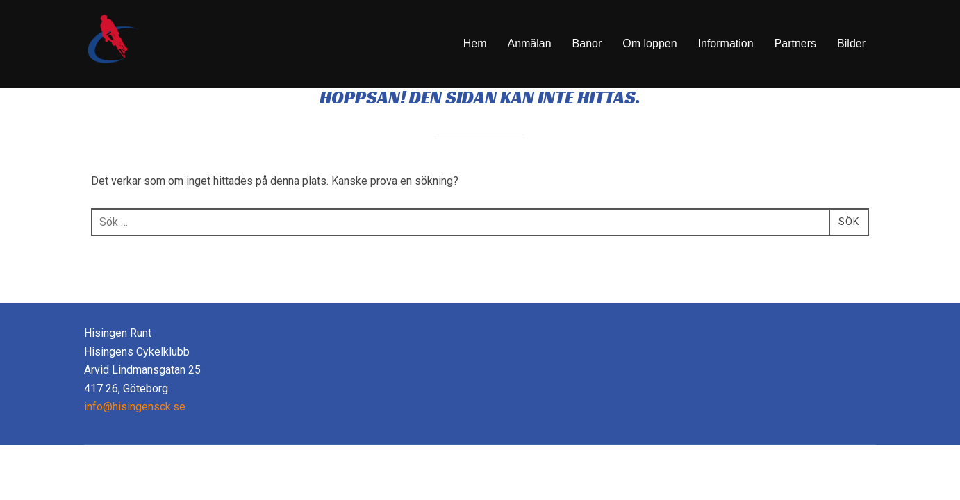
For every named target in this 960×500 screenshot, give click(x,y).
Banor (587, 43)
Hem (475, 43)
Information (726, 43)
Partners (795, 43)
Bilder (851, 43)
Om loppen (649, 43)
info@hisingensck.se (134, 442)
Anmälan (529, 43)
